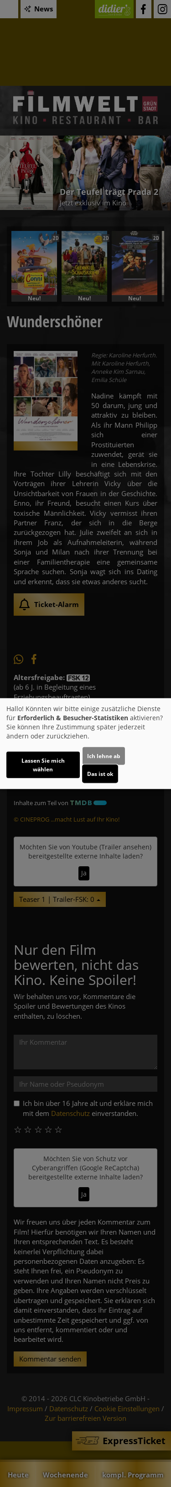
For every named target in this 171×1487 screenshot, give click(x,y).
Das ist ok (100, 773)
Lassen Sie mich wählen (43, 764)
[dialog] (85, 743)
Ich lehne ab (103, 755)
